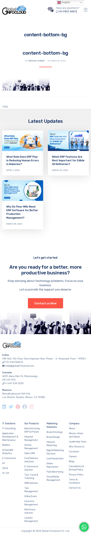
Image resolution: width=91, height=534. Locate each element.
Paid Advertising (55, 471)
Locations (74, 451)
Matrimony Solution (30, 511)
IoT (3, 463)
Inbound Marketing (52, 444)
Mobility (6, 445)
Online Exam (30, 496)
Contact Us (75, 488)
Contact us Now (45, 303)
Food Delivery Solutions (31, 460)
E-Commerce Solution (31, 468)
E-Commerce (9, 458)
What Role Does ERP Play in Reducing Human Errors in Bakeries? (22, 160)
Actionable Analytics (7, 452)
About (72, 428)
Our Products (31, 423)
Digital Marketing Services (55, 452)
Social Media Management (53, 478)
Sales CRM (29, 453)
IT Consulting (9, 428)
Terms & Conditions (74, 481)
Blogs (72, 461)
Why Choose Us (76, 446)
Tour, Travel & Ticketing (31, 476)
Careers (73, 456)
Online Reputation (52, 465)
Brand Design (53, 437)
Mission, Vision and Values (76, 435)
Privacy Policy (76, 474)
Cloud (5, 468)
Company (74, 423)
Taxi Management (31, 490)
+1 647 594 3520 (14, 383)
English (63, 2)
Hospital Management (31, 438)
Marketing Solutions (52, 425)
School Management (31, 447)
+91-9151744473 (14, 362)
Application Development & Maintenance (10, 436)
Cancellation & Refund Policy (76, 468)
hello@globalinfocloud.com (19, 365)
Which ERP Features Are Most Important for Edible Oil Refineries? (68, 160)
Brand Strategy (55, 432)
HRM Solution (31, 483)
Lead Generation (55, 458)
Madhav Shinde (36, 61)
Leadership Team (77, 441)
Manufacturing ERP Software (32, 430)
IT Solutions (8, 423)
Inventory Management (31, 503)
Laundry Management (31, 519)
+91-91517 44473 (67, 11)
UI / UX (5, 473)
